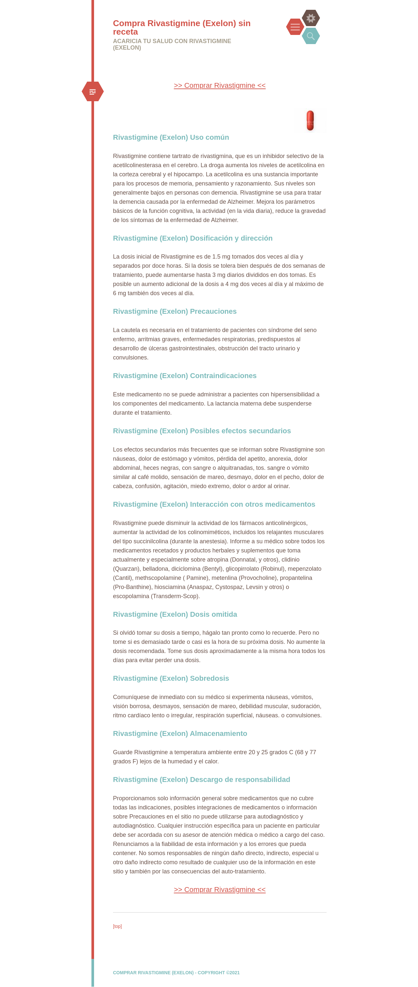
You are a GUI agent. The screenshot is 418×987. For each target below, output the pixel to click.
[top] (117, 926)
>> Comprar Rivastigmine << (219, 85)
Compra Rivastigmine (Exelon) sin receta (182, 27)
